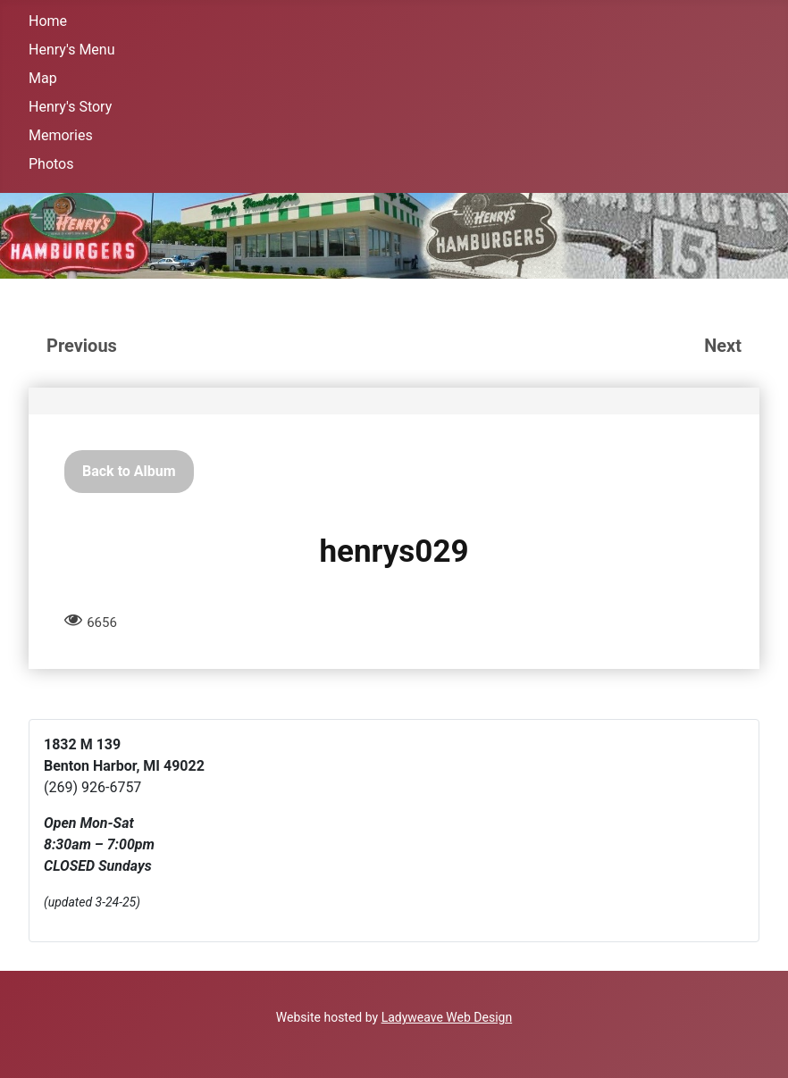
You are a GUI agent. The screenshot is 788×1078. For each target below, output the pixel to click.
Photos (51, 163)
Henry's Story (70, 106)
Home (48, 21)
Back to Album (129, 471)
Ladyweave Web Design (447, 1017)
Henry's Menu (72, 49)
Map (43, 78)
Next (723, 345)
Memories (61, 135)
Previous (81, 345)
